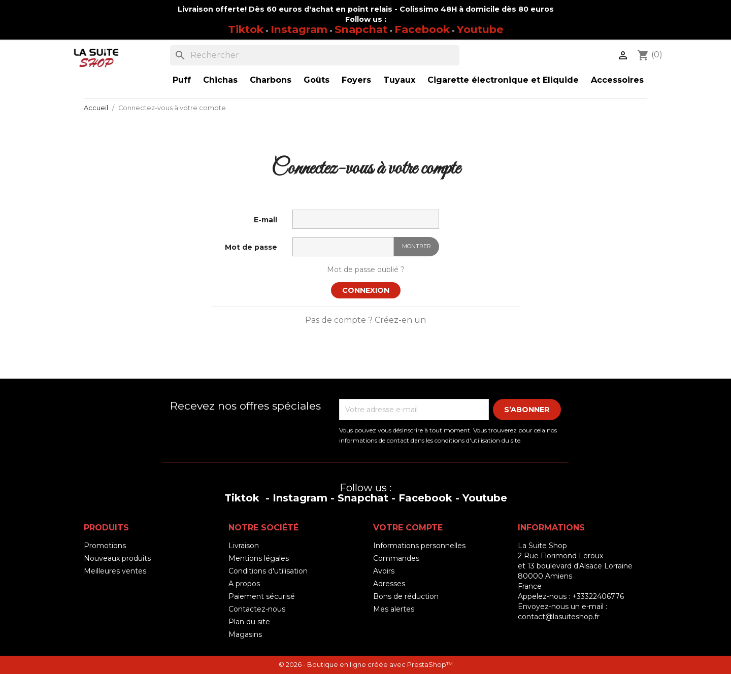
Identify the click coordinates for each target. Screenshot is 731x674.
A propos (244, 583)
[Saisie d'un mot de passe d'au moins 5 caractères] (343, 246)
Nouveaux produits (117, 558)
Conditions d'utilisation (268, 571)
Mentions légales (258, 558)
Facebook (422, 29)
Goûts (316, 80)
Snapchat (361, 29)
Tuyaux (399, 80)
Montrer (416, 246)
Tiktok (245, 29)
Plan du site (249, 621)
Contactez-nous (256, 609)
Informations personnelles (419, 545)
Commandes (396, 558)
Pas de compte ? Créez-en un (365, 320)
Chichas (220, 80)
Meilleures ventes (115, 571)
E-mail (265, 219)
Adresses (389, 583)
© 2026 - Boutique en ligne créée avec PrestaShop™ (366, 664)
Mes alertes (393, 609)
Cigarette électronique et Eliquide (503, 80)
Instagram (299, 29)
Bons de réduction (406, 596)
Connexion (365, 290)
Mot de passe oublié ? (366, 269)
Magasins (245, 634)
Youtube (480, 29)
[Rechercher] (314, 55)
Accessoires (617, 80)
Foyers (356, 80)
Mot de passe (251, 247)
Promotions (105, 545)
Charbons (270, 80)
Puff (182, 80)
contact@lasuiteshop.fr (559, 616)
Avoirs (383, 571)
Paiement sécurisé (261, 596)
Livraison (243, 545)
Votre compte (408, 527)
